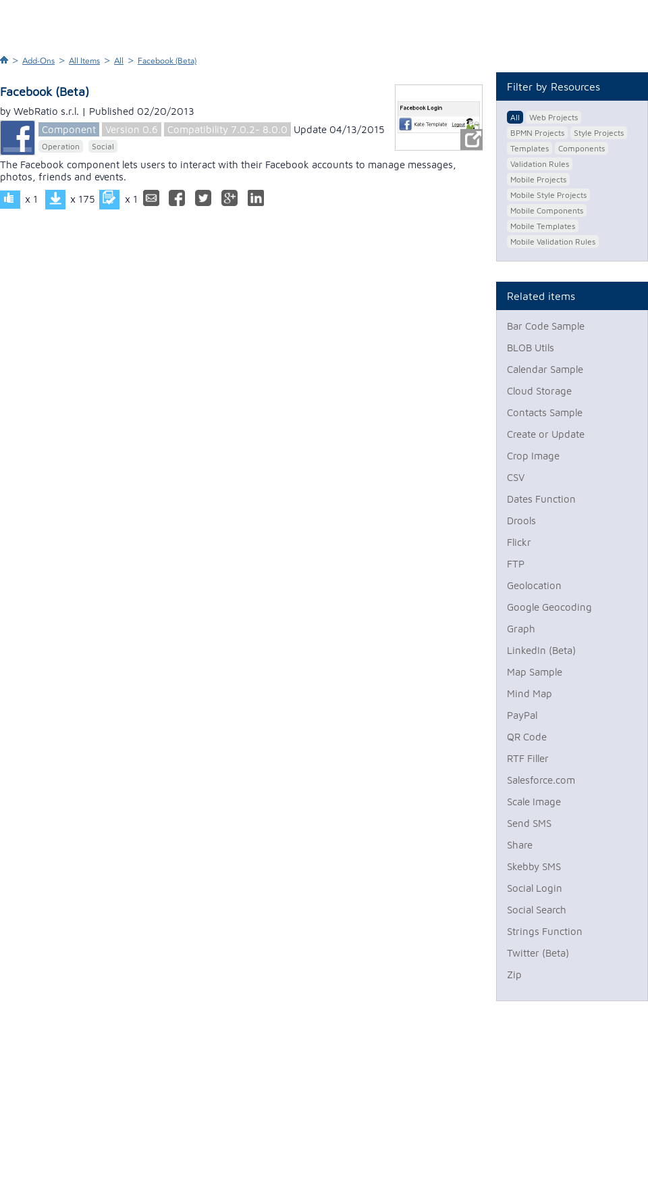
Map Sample (534, 672)
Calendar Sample (545, 369)
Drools (521, 520)
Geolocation (534, 585)
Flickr (519, 542)
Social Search (536, 909)
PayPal (522, 715)
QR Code (527, 736)
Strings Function (545, 931)
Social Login (534, 888)
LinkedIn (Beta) (541, 650)
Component (69, 129)
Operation (61, 146)
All (119, 61)
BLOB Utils (530, 347)
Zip (514, 974)
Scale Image (534, 801)
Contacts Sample (545, 412)
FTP (515, 564)
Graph (521, 628)
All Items (84, 61)
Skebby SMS (534, 866)
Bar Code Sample (546, 326)
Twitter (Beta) (538, 953)
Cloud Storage (539, 391)
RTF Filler (528, 758)
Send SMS (529, 823)
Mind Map (529, 693)
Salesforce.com (541, 780)
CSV (515, 477)
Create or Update (546, 434)
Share (520, 845)
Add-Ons (38, 61)
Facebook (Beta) (167, 61)
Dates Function (541, 499)
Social (103, 146)
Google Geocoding (549, 607)
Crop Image (533, 455)
